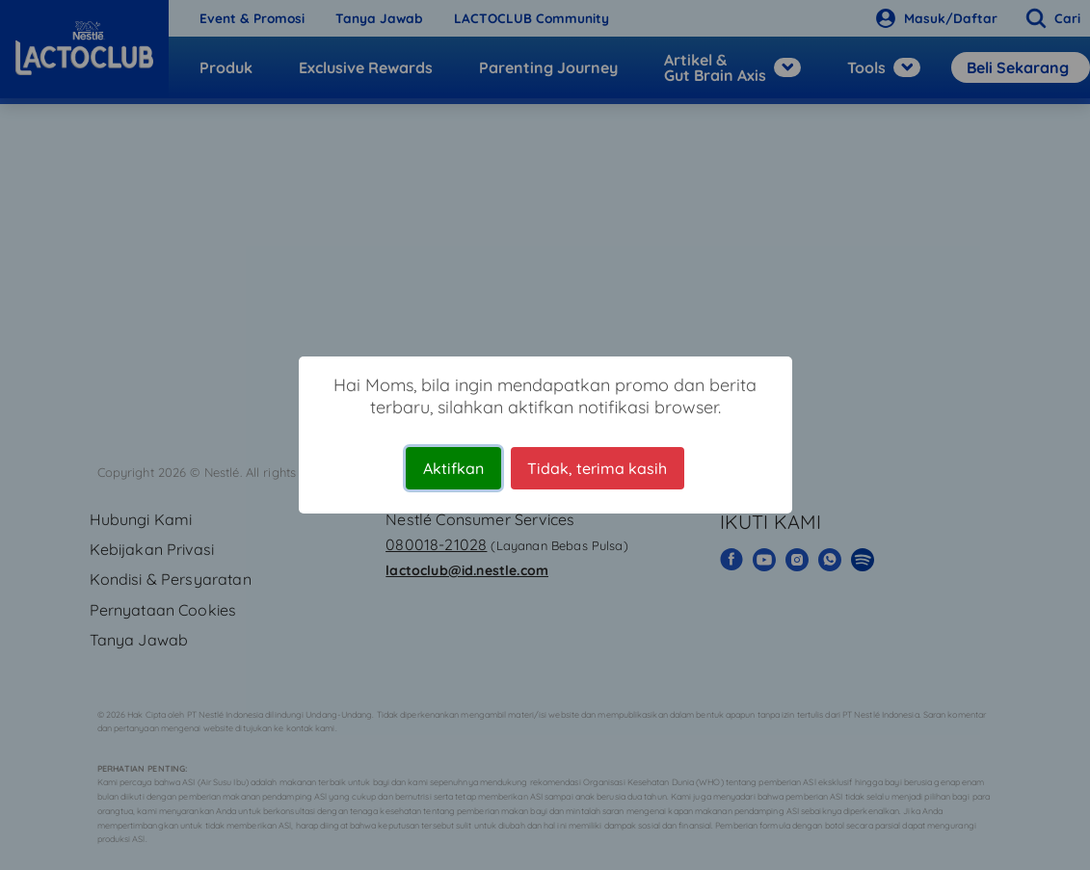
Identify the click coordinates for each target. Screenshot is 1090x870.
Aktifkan (453, 468)
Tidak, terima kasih (597, 468)
